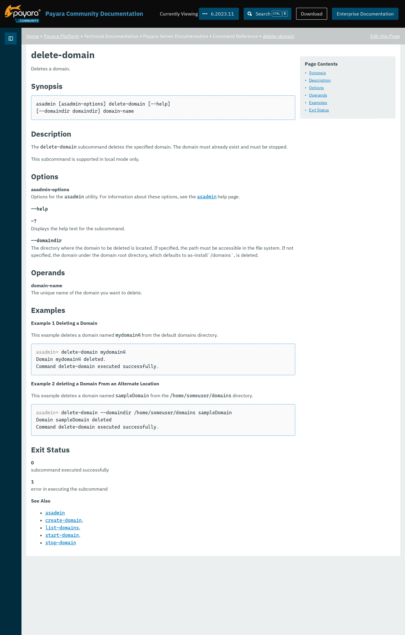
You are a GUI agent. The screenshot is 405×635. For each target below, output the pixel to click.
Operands (123, 111)
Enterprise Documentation (365, 14)
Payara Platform (135, 36)
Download (311, 14)
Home (107, 36)
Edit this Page (385, 36)
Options (121, 103)
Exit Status (124, 126)
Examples (123, 118)
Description (125, 96)
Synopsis (122, 88)
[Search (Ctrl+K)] (267, 14)
